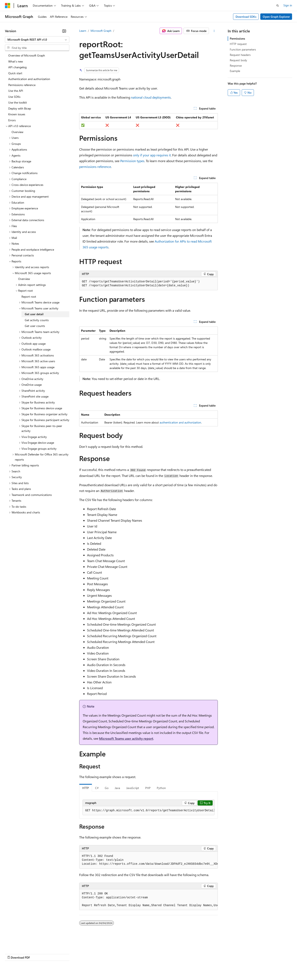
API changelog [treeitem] (17, 67)
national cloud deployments (151, 97)
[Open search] (277, 5)
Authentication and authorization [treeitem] (29, 79)
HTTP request (238, 44)
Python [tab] (161, 788)
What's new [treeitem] (15, 61)
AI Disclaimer (13, 953)
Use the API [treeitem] (15, 91)
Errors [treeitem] (12, 120)
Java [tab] (117, 788)
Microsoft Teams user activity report (126, 738)
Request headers (240, 55)
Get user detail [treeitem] (34, 314)
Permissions (237, 38)
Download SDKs (246, 17)
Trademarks (171, 953)
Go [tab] (106, 788)
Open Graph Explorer (276, 17)
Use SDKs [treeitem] (14, 97)
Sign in (287, 5)
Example (235, 71)
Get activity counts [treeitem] (37, 320)
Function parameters (243, 49)
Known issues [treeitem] (16, 114)
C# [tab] (97, 788)
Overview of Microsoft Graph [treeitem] (26, 55)
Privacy (90, 953)
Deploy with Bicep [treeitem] (19, 108)
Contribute (74, 953)
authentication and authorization (180, 422)
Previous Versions (37, 953)
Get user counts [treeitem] (35, 326)
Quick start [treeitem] (15, 73)
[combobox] (37, 39)
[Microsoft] (7, 5)
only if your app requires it (152, 155)
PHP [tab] (148, 788)
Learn (82, 31)
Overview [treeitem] (17, 132)
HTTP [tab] (85, 788)
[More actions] (214, 31)
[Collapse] (64, 31)
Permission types (132, 161)
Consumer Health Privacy (118, 953)
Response (236, 65)
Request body (238, 60)
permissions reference (95, 166)
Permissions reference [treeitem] (21, 85)
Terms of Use (151, 953)
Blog (56, 953)
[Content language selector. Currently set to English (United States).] (24, 943)
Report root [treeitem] (28, 296)
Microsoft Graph (101, 31)
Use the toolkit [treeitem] (17, 102)
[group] (148, 810)
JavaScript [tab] (132, 788)
